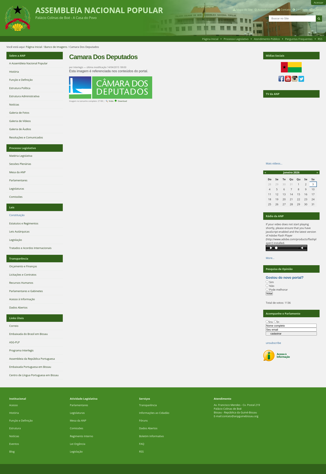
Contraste (302, 9)
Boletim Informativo (151, 436)
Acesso (13, 405)
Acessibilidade (266, 9)
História (14, 413)
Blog (12, 451)
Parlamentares (79, 405)
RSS (320, 39)
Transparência (18, 258)
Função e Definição (21, 420)
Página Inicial (210, 39)
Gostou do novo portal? (284, 277)
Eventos (14, 444)
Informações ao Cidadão (154, 413)
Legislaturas (77, 413)
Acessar (318, 2)
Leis (11, 207)
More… (270, 258)
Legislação (76, 451)
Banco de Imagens (55, 47)
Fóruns (143, 420)
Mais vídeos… (274, 163)
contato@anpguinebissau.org (240, 416)
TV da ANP (272, 94)
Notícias (14, 436)
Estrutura (15, 428)
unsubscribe (273, 343)
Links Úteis (16, 318)
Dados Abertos (148, 428)
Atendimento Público (267, 39)
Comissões (76, 428)
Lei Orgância (78, 444)
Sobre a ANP (17, 55)
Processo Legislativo (236, 39)
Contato (286, 9)
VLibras (317, 9)
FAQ (141, 444)
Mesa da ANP (78, 420)
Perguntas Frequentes (298, 39)
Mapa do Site (244, 9)
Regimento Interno (81, 436)
